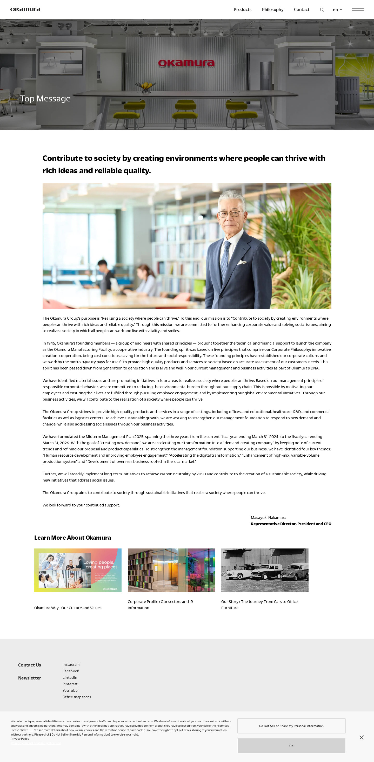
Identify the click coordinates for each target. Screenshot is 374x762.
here (31, 731)
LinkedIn (70, 677)
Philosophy (273, 9)
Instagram (71, 664)
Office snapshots (77, 697)
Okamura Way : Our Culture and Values (68, 608)
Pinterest (70, 684)
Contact (302, 9)
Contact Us (29, 664)
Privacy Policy (20, 740)
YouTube (70, 690)
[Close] (361, 739)
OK (291, 747)
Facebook (71, 671)
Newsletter (29, 677)
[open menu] (358, 9)
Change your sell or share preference (36, 744)
